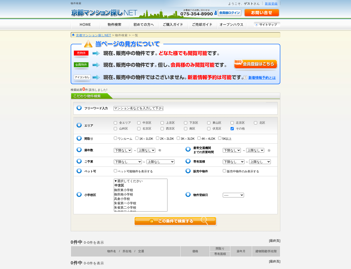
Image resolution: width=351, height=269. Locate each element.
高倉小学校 (140, 199)
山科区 (123, 128)
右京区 (147, 128)
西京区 (170, 128)
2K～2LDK (166, 138)
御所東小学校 (140, 190)
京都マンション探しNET (93, 35)
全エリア (125, 122)
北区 (262, 122)
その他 (240, 128)
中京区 (147, 122)
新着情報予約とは (262, 78)
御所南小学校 (140, 194)
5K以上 (226, 138)
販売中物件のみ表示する (242, 171)
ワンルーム (124, 138)
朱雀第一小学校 (140, 203)
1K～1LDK (145, 138)
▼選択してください (140, 181)
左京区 (240, 122)
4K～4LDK (207, 138)
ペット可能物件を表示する (135, 171)
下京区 (193, 122)
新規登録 (271, 3)
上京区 (170, 122)
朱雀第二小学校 (140, 207)
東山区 (217, 122)
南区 (192, 128)
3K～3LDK (187, 138)
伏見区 (217, 128)
